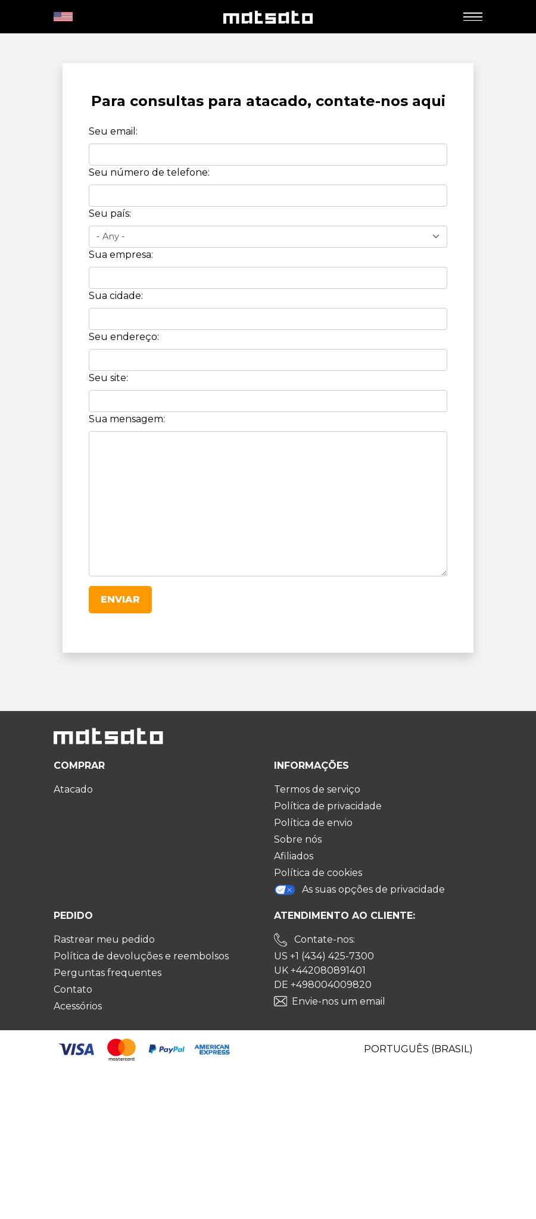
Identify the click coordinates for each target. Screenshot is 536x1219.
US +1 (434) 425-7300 (324, 956)
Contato (73, 989)
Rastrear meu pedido (104, 939)
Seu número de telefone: (149, 172)
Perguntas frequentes (107, 972)
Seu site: (108, 378)
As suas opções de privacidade (359, 890)
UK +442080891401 (320, 970)
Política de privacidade (328, 806)
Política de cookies (318, 872)
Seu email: (113, 131)
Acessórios (78, 1006)
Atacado (73, 789)
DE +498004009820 (323, 984)
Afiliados (293, 856)
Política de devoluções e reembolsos (141, 956)
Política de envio (313, 822)
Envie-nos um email (338, 1001)
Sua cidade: (116, 295)
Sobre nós (298, 839)
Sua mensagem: (127, 419)
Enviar (120, 599)
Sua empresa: (121, 254)
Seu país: (110, 213)
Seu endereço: (124, 336)
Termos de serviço (317, 789)
